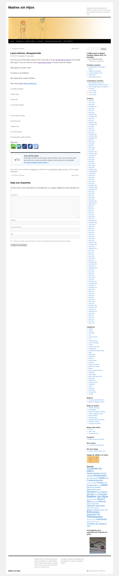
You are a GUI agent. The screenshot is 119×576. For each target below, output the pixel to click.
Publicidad (91, 372)
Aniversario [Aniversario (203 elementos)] (100, 475)
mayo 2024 (91, 118)
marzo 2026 (91, 102)
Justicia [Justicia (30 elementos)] (104, 492)
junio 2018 (91, 191)
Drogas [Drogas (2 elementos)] (99, 485)
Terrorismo (91, 388)
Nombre (13, 220)
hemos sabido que (30, 83)
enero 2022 (91, 144)
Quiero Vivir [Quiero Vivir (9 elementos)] (104, 510)
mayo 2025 (91, 108)
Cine (89, 339)
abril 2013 (91, 297)
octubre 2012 (91, 309)
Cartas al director (93, 337)
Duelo (90, 352)
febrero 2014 (91, 278)
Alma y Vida (91, 431)
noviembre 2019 (92, 171)
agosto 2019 (91, 175)
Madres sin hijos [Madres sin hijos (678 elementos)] (97, 496)
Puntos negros (92, 374)
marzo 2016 (91, 236)
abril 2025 (91, 110)
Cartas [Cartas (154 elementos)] (101, 477)
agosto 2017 (91, 205)
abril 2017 (91, 213)
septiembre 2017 (92, 203)
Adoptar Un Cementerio (94, 71)
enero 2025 (91, 112)
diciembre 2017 (92, 201)
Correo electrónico (16, 227)
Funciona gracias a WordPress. (97, 571)
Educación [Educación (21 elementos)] (91, 489)
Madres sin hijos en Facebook (96, 439)
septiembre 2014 (92, 268)
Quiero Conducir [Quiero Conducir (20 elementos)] (93, 510)
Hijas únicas (75, 48)
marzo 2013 (91, 299)
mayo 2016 (91, 232)
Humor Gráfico (92, 360)
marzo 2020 (91, 163)
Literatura (91, 362)
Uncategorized (92, 392)
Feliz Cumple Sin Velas (94, 77)
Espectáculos (91, 356)
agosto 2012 (91, 313)
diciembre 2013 (92, 281)
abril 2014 (91, 274)
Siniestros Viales (92, 382)
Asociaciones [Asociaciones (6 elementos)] (94, 478)
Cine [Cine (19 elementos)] (107, 478)
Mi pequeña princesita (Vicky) (96, 419)
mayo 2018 (91, 193)
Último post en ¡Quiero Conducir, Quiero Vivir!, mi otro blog (96, 55)
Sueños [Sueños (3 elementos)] (89, 521)
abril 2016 (91, 234)
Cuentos (90, 344)
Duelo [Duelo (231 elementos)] (104, 484)
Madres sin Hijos (21, 7)
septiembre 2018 (92, 189)
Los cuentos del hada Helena (96, 400)
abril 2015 (91, 254)
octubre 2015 (91, 246)
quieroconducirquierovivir (95, 376)
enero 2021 (91, 150)
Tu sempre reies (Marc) (94, 423)
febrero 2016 (91, 238)
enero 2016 (91, 240)
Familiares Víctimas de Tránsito (96, 411)
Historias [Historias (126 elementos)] (91, 491)
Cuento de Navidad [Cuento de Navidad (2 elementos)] (91, 482)
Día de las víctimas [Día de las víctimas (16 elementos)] (94, 487)
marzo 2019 (91, 181)
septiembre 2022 (92, 138)
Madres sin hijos (63, 169)
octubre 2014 (91, 266)
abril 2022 (91, 140)
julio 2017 (91, 207)
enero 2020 (91, 167)
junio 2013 (91, 293)
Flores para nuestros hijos (53, 41)
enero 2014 (91, 280)
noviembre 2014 (92, 264)
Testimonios (91, 390)
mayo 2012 (91, 319)
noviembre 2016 (92, 222)
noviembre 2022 (92, 136)
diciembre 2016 (92, 220)
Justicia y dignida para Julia (95, 413)
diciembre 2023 (92, 122)
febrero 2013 (91, 301)
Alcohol (90, 329)
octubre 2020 (91, 155)
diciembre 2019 (92, 169)
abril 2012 (91, 321)
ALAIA (90, 429)
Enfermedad (91, 354)
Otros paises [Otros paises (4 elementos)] (90, 508)
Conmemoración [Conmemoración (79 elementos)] (95, 480)
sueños (90, 386)
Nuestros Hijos (30, 41)
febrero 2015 (91, 258)
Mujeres (90, 368)
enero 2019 (91, 183)
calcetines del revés (93, 433)
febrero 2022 (91, 142)
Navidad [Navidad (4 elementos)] (95, 501)
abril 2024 (91, 120)
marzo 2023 (91, 130)
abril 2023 (91, 128)
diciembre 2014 (92, 262)
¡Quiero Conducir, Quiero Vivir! (96, 451)
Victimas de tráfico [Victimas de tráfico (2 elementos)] (95, 521)
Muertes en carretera (93, 364)
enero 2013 (91, 303)
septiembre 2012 (92, 311)
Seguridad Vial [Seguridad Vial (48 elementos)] (93, 514)
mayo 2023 (91, 126)
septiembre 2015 (92, 248)
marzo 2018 (91, 197)
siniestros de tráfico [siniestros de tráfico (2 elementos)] (91, 519)
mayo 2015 (91, 252)
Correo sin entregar (93, 343)
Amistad (90, 331)
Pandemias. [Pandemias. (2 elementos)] (96, 507)
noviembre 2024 (92, 116)
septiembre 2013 (92, 287)
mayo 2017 (91, 211)
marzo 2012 (91, 323)
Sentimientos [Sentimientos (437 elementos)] (95, 516)
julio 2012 (91, 315)
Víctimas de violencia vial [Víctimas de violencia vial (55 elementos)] (97, 525)
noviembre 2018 (92, 187)
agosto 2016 (91, 226)
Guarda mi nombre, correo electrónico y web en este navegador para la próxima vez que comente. (42, 241)
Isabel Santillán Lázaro (94, 83)
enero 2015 (91, 260)
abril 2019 (91, 179)
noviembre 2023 (92, 124)
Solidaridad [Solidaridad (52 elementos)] (101, 519)
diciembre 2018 (92, 185)
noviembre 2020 (92, 153)
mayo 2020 (91, 159)
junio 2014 (91, 270)
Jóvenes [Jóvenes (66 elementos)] (90, 494)
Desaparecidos (53, 169)
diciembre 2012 (92, 305)
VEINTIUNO (92, 75)
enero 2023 (91, 132)
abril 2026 (91, 100)
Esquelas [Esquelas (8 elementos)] (98, 489)
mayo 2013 (91, 295)
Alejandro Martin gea (94, 408)
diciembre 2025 (92, 106)
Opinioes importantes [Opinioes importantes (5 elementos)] (93, 503)
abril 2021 (91, 146)
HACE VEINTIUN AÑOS (95, 59)
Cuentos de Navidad (93, 346)
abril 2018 (91, 195)
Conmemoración (92, 341)
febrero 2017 (91, 216)
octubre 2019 (91, 173)
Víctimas (90, 394)
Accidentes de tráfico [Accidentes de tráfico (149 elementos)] (94, 469)
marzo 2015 (91, 256)
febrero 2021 (91, 148)
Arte (89, 335)
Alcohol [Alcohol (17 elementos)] (103, 473)
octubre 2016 (91, 224)
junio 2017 (91, 209)
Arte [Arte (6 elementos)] (88, 478)
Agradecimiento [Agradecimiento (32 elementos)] (93, 473)
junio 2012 (91, 317)
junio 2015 (91, 250)
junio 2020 (91, 157)
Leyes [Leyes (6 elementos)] (96, 494)
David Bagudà (92, 409)
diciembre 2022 (92, 134)
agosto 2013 (91, 289)
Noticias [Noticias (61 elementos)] (102, 501)
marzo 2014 (91, 276)
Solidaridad (91, 384)
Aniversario (91, 333)
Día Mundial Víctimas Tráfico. (96, 350)
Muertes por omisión (93, 366)
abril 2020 (91, 161)
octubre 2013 (91, 285)
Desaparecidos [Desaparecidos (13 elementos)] (92, 485)
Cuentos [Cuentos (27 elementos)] (99, 482)
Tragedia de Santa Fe (93, 421)
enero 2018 (91, 199)
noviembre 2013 (92, 283)
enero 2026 (91, 104)
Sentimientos (91, 380)
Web (11, 234)
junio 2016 (91, 230)
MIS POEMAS (68, 41)
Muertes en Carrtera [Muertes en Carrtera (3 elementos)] (92, 499)
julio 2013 (91, 291)
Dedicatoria (19, 41)
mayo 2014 (91, 272)
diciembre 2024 (92, 114)
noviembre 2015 (92, 244)
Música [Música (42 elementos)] (90, 501)
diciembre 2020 (92, 152)
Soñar (94, 90)
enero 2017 (91, 218)
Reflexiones (34, 169)
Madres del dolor (92, 415)
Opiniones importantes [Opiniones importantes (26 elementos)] (96, 506)
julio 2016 (91, 228)
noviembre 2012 (92, 307)
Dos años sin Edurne (17, 48)
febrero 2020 (91, 165)
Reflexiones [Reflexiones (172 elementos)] (93, 511)
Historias (90, 358)
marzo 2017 (91, 215)
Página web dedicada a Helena (96, 402)
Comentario (14, 195)
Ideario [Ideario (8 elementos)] (98, 492)
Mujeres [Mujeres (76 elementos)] (101, 499)
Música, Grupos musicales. (95, 370)
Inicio (12, 41)
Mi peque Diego (92, 417)
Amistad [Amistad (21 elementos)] (90, 476)
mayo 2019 (91, 177)
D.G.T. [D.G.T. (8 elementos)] (105, 483)
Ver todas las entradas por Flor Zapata (36, 162)
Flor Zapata (30, 56)
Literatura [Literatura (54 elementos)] (102, 494)
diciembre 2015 (92, 242)
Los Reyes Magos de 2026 (95, 73)
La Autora (40, 41)
